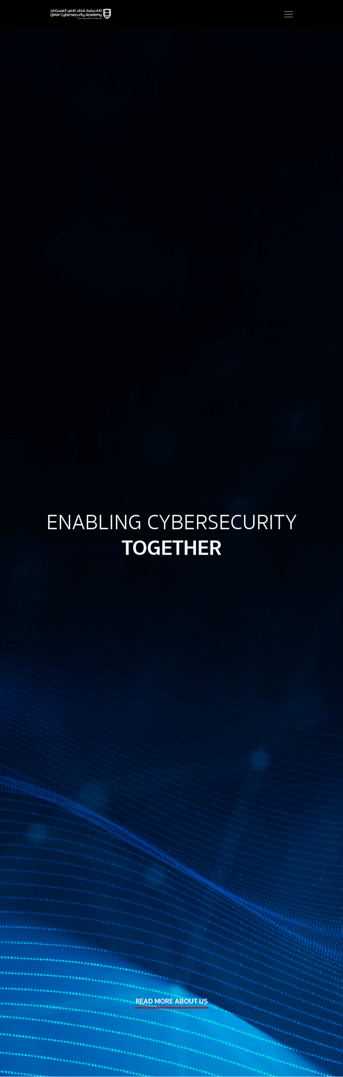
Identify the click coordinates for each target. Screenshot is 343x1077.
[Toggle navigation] (286, 14)
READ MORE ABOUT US (172, 1001)
